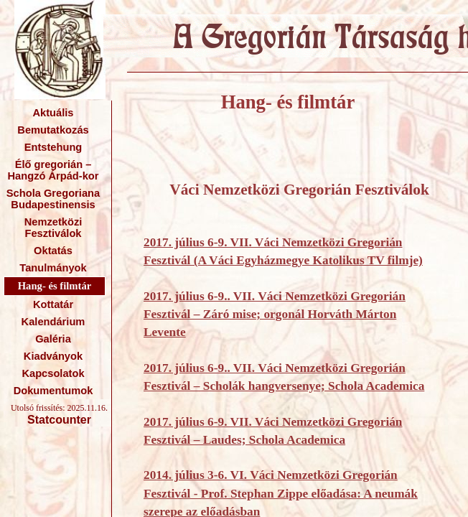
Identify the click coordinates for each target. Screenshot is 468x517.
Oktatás (53, 250)
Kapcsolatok (53, 373)
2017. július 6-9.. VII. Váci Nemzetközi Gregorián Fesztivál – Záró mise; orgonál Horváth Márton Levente (275, 314)
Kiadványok (53, 356)
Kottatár (53, 304)
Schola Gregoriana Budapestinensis (53, 198)
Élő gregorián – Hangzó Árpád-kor (52, 170)
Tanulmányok (52, 268)
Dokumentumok (53, 390)
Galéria (53, 339)
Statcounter (59, 420)
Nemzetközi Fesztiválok (53, 227)
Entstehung (53, 147)
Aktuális (52, 112)
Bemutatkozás (52, 130)
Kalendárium (53, 321)
